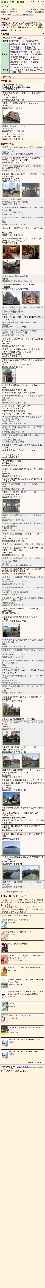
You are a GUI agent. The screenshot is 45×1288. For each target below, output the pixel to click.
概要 (36, 12)
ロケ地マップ (18, 15)
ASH (34, 1277)
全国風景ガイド (32, 23)
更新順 (33, 9)
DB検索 (29, 12)
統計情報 (30, 15)
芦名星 (25, 62)
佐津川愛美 (17, 49)
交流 (42, 12)
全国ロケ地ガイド (24, 1277)
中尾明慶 (24, 52)
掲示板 (4, 30)
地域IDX (13, 12)
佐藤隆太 (38, 59)
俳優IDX (4, 12)
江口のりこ (17, 54)
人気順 (41, 9)
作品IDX (13, 9)
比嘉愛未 (24, 44)
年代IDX (4, 9)
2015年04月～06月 (17, 41)
